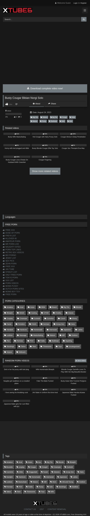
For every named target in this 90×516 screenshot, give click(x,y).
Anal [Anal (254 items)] (20, 456)
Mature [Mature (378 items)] (35, 476)
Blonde (76, 307)
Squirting (57, 337)
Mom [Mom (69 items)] (54, 476)
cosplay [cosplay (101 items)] (21, 461)
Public (32, 337)
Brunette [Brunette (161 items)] (9, 461)
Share (52, 104)
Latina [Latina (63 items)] (75, 471)
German (34, 322)
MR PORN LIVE (11, 244)
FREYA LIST (9, 236)
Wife (70, 121)
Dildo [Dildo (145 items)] (21, 466)
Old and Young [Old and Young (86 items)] (67, 476)
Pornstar (10, 337)
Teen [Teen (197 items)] (19, 486)
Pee (71, 332)
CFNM (44, 312)
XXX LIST (8, 280)
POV (21, 337)
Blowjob (10, 312)
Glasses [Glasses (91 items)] (57, 466)
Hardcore (10, 327)
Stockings (70, 337)
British (21, 312)
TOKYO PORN (10, 278)
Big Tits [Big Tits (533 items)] (49, 456)
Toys (44, 341)
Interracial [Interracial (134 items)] (50, 471)
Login (75, 3)
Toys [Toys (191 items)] (43, 486)
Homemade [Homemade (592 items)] (36, 471)
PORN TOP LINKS (12, 250)
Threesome (32, 341)
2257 (42, 503)
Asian (31, 307)
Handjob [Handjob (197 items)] (9, 471)
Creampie (10, 317)
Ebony (59, 317)
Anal (21, 307)
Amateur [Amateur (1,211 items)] (9, 456)
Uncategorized (58, 341)
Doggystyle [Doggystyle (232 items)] (33, 466)
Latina (65, 327)
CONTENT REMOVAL (57, 503)
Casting (33, 312)
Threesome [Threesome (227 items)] (30, 486)
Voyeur (72, 341)
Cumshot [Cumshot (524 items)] (9, 466)
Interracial (39, 327)
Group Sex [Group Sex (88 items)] (70, 466)
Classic (68, 312)
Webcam (10, 346)
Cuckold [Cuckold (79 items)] (70, 461)
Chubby (57, 312)
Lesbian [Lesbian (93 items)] (9, 476)
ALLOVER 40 (10, 238)
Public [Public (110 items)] (30, 481)
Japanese (52, 327)
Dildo (72, 117)
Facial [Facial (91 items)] (45, 466)
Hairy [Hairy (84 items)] (82, 466)
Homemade (24, 327)
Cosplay (81, 312)
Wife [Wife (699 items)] (52, 486)
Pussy (43, 121)
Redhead (53, 121)
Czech (48, 317)
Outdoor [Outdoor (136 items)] (82, 476)
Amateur (10, 307)
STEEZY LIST (10, 272)
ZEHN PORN (10, 264)
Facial (71, 317)
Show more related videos (45, 171)
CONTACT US (30, 503)
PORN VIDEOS (11, 283)
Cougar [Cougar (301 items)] (33, 461)
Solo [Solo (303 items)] (51, 481)
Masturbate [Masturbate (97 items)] (22, 476)
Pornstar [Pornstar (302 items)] (9, 481)
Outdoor (60, 332)
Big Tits (34, 117)
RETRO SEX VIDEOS (13, 252)
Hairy (60, 322)
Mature (44, 117)
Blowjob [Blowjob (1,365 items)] (72, 456)
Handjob (71, 322)
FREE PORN (9, 294)
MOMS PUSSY (10, 286)
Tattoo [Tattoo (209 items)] (8, 486)
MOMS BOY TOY (11, 292)
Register (84, 3)
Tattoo (9, 341)
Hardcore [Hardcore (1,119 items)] (22, 471)
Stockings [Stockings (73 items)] (62, 481)
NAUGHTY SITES (12, 247)
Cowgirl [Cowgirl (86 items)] (44, 461)
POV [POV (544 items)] (20, 481)
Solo (62, 121)
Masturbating (25, 332)
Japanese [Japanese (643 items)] (63, 471)
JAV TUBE (8, 269)
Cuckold (23, 317)
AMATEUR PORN (11, 241)
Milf (49, 332)
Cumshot (36, 317)
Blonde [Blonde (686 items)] (61, 456)
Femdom (10, 322)
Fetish (22, 322)
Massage (10, 332)
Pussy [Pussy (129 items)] (41, 481)
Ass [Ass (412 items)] (39, 456)
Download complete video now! (45, 88)
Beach (52, 307)
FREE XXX (9, 230)
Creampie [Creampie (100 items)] (57, 461)
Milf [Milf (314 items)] (45, 476)
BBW (42, 307)
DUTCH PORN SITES (13, 289)
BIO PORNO (9, 255)
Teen (19, 341)
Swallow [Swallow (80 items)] (75, 481)
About (36, 104)
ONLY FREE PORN (12, 275)
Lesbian (77, 327)
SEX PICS (8, 261)
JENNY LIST (9, 258)
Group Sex (47, 322)
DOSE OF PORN (11, 233)
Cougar (63, 117)
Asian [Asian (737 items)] (30, 456)
